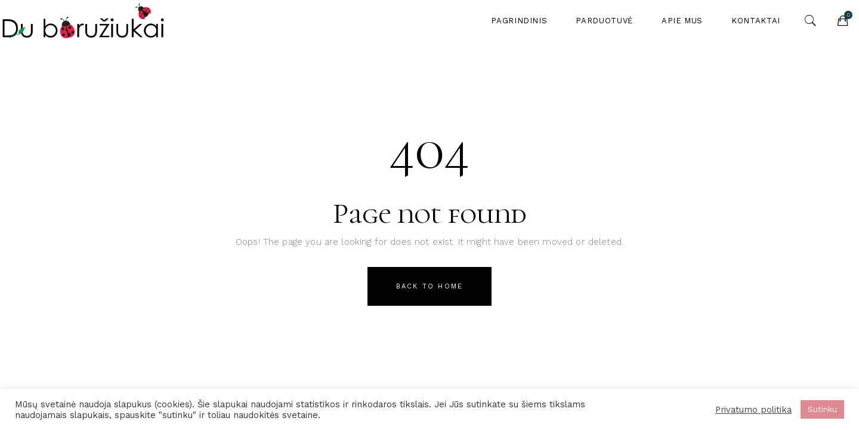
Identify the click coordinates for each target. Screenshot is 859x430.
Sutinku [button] (822, 409)
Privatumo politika (753, 409)
